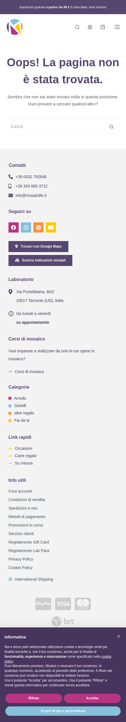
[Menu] (117, 26)
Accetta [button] (92, 698)
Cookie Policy (20, 567)
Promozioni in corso (25, 525)
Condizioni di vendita (26, 499)
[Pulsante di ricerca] (112, 127)
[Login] (90, 27)
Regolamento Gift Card (28, 542)
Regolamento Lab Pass (29, 550)
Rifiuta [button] (34, 698)
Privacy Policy (20, 559)
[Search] (77, 27)
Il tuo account (20, 491)
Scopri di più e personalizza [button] (63, 711)
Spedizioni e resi (23, 508)
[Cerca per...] (55, 127)
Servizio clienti (21, 533)
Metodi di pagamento (26, 516)
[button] (118, 636)
